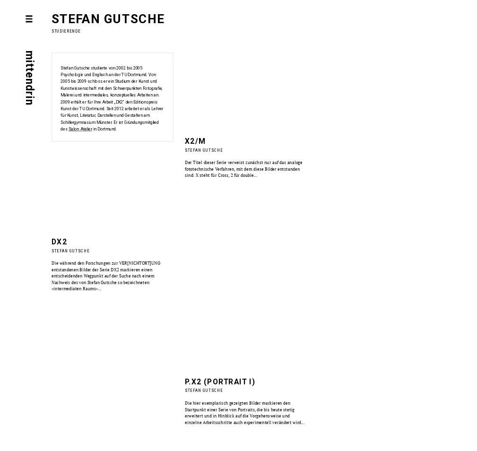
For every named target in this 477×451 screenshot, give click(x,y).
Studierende (66, 31)
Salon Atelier (80, 129)
